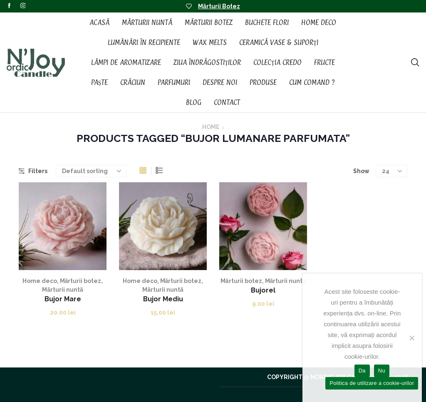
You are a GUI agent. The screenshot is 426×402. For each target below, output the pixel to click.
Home (211, 127)
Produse (263, 82)
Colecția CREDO (277, 62)
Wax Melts (210, 42)
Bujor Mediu (163, 299)
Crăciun (132, 82)
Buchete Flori (267, 22)
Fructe (324, 62)
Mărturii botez (81, 281)
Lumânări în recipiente (144, 42)
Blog (193, 102)
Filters (33, 171)
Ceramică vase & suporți (279, 42)
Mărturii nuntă (62, 289)
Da (362, 370)
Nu (381, 370)
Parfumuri (174, 82)
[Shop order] (91, 171)
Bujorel (263, 290)
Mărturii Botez (219, 6)
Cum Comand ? (312, 82)
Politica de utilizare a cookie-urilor (371, 383)
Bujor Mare (63, 299)
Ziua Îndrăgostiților (207, 62)
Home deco (39, 281)
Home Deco (318, 22)
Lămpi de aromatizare (126, 62)
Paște (99, 82)
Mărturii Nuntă (147, 22)
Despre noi (220, 82)
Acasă (99, 22)
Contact (227, 102)
